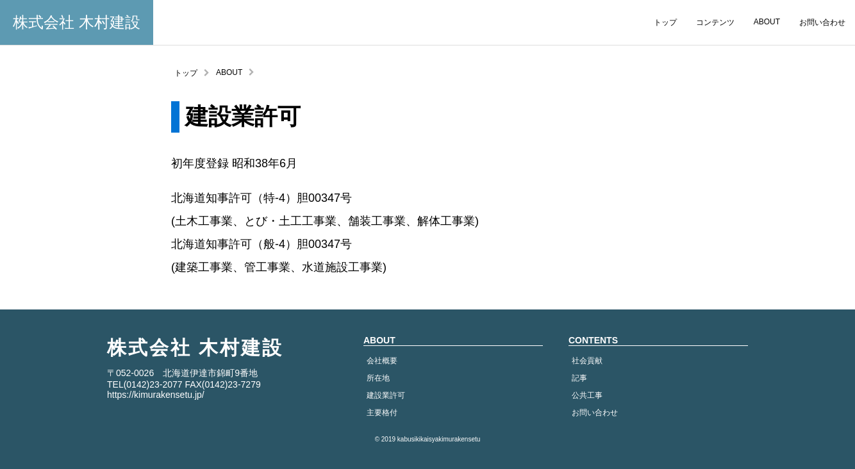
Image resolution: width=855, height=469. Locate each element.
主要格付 (382, 412)
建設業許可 (386, 395)
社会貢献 (587, 360)
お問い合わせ (822, 22)
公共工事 (587, 395)
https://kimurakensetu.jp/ (155, 395)
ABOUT (767, 21)
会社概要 (382, 360)
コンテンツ (715, 22)
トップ (665, 22)
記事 (579, 378)
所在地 (378, 378)
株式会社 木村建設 (76, 22)
